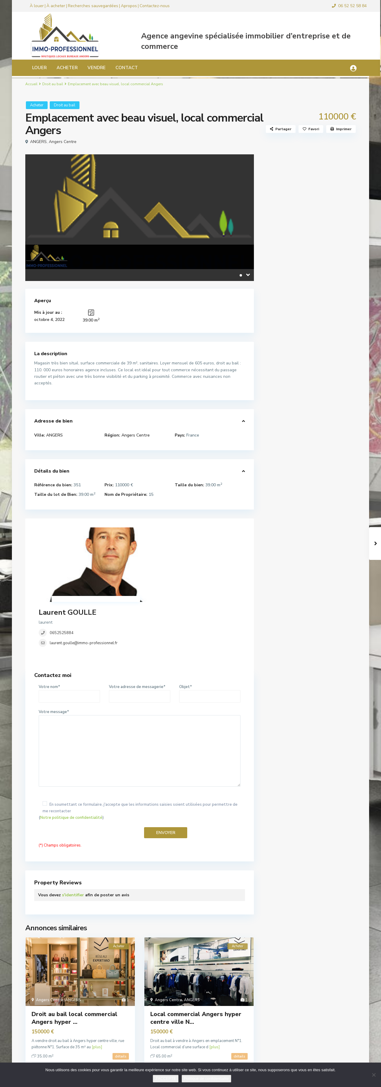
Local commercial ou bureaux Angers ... (324, 392)
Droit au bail (52, 84)
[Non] (374, 1075)
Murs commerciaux (289, 304)
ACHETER (61, 68)
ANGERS (38, 142)
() (140, 751)
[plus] (97, 987)
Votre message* (140, 689)
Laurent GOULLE (155, 532)
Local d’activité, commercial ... (322, 418)
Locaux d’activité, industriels (299, 291)
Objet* (210, 632)
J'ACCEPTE (165, 1078)
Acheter (36, 105)
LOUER (33, 68)
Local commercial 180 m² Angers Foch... (324, 363)
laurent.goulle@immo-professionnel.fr (171, 562)
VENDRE (91, 68)
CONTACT (121, 68)
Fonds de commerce (291, 264)
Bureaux (280, 237)
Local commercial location (297, 277)
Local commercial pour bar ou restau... (324, 446)
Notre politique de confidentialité (71, 758)
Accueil (31, 84)
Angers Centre (62, 142)
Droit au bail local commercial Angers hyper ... (74, 958)
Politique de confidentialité (206, 1078)
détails (121, 996)
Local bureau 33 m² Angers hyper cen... (326, 475)
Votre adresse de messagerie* (139, 632)
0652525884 (149, 552)
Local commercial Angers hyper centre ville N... (195, 958)
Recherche (309, 187)
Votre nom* (69, 632)
